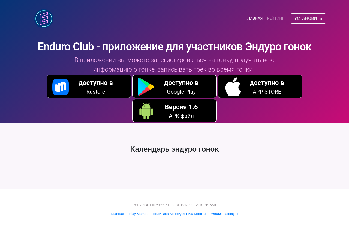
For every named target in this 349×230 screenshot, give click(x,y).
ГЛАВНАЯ (255, 18)
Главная (117, 214)
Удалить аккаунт (224, 214)
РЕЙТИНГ (275, 18)
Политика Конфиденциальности (179, 214)
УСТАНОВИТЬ (308, 18)
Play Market (138, 214)
